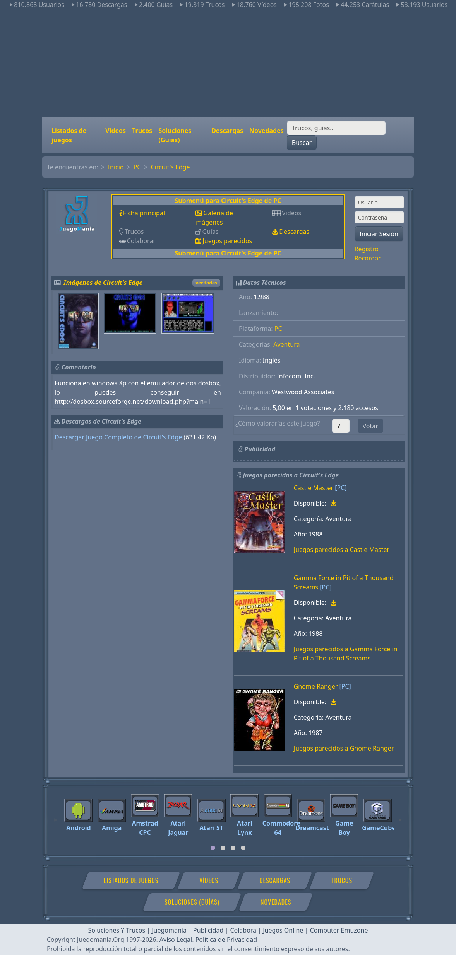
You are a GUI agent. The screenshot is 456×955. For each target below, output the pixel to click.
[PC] (340, 487)
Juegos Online (283, 930)
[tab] (213, 848)
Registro (367, 249)
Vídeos (115, 130)
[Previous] (55, 816)
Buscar (302, 142)
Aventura (286, 344)
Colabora (243, 930)
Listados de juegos (68, 135)
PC (137, 167)
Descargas (227, 130)
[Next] (400, 816)
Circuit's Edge (170, 167)
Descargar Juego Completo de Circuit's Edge (118, 437)
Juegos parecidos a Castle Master (341, 549)
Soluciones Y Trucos (117, 930)
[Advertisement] (228, 63)
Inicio (116, 167)
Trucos (142, 130)
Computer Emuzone (339, 930)
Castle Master (313, 487)
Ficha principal (144, 213)
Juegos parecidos (227, 241)
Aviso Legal (175, 939)
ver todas (206, 282)
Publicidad (208, 930)
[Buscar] (336, 128)
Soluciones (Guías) (174, 135)
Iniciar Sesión (379, 234)
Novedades (266, 130)
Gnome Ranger (316, 686)
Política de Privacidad (226, 939)
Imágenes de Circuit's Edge (103, 282)
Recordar (368, 258)
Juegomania (169, 930)
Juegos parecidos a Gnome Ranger (344, 748)
